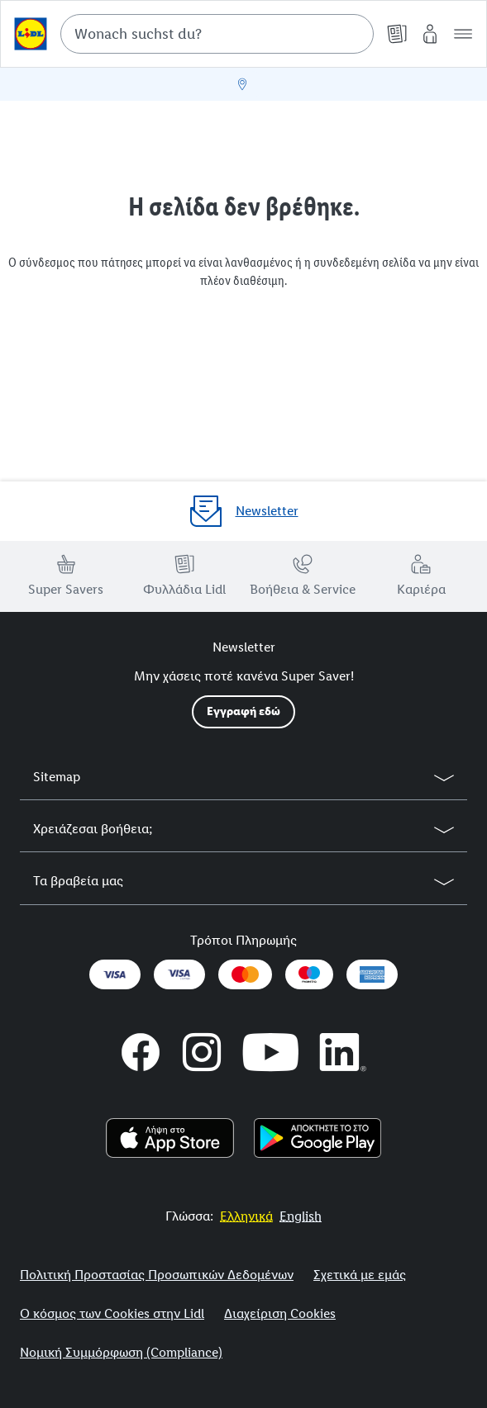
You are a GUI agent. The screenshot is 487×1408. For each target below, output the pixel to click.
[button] (463, 34)
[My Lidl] (430, 34)
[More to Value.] (246, 1216)
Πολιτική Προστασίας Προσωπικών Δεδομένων (157, 1274)
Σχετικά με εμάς (359, 1274)
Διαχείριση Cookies (280, 1313)
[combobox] (217, 34)
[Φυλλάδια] (397, 34)
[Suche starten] (353, 34)
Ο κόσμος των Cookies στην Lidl (112, 1313)
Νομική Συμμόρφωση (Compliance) (121, 1352)
